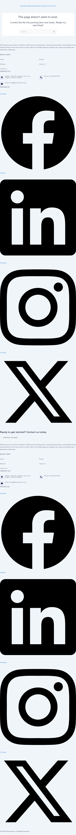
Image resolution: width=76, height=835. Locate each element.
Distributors (38, 6)
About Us (45, 6)
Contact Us (52, 6)
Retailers (31, 6)
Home (22, 6)
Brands (26, 6)
